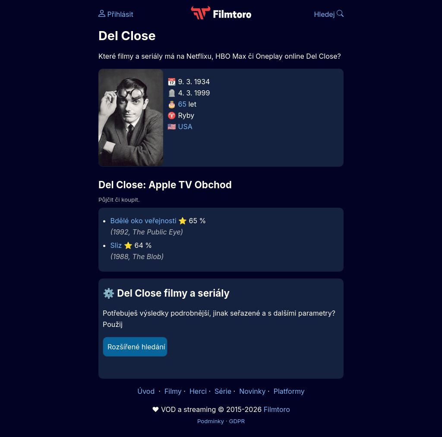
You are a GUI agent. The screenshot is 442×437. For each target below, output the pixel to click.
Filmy (173, 391)
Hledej (329, 14)
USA (185, 126)
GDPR (237, 421)
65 (182, 104)
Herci (198, 391)
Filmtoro (277, 409)
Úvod (146, 391)
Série (223, 391)
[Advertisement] (46, 133)
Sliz (116, 245)
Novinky (252, 391)
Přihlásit (115, 14)
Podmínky (210, 421)
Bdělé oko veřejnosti (143, 220)
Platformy (289, 391)
